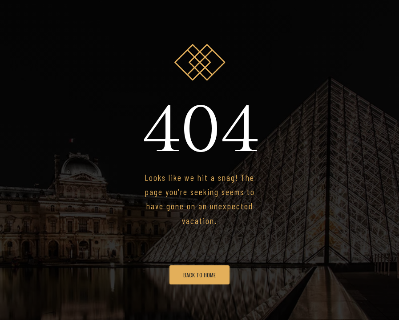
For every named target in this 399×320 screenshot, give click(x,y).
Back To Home (199, 275)
